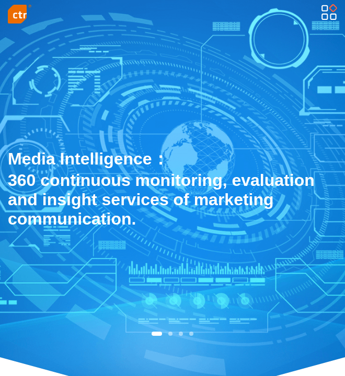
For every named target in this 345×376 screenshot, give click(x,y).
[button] (157, 334)
